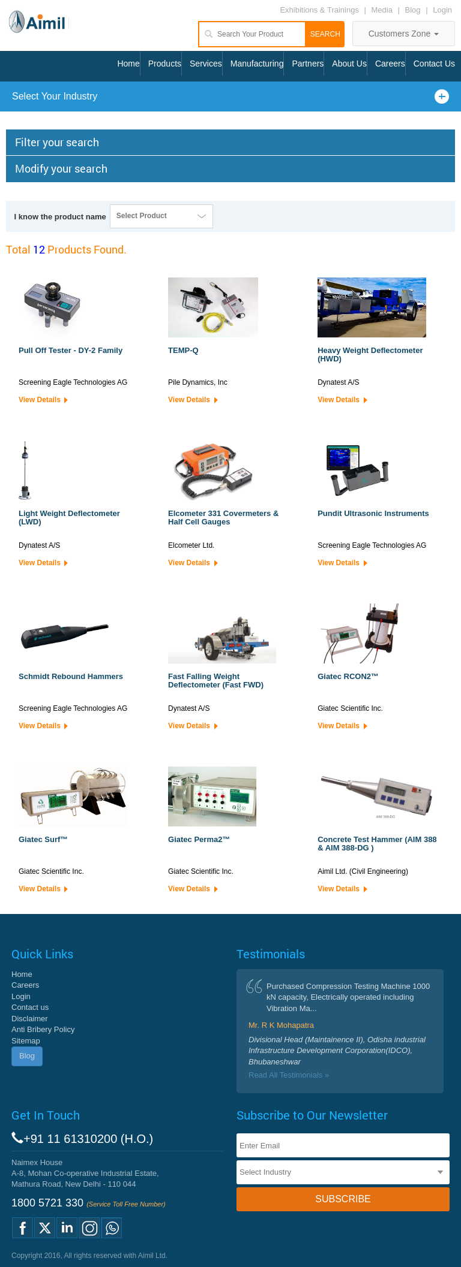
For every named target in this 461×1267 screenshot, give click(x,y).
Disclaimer (29, 1018)
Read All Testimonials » (289, 1074)
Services (206, 63)
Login (442, 9)
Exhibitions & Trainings (319, 9)
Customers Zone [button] (404, 33)
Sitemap (25, 1040)
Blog (413, 9)
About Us (349, 63)
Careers (390, 63)
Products (164, 63)
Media (383, 9)
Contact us (30, 1007)
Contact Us (434, 63)
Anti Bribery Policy (42, 1029)
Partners (308, 63)
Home (128, 63)
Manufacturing (257, 63)
